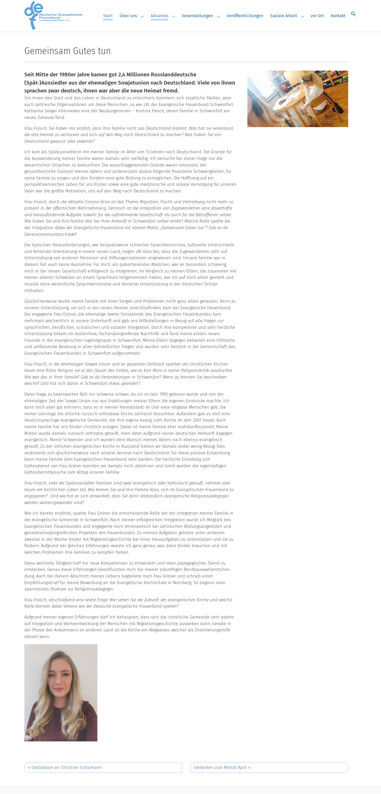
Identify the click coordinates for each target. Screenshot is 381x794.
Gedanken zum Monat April (222, 767)
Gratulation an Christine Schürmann (65, 767)
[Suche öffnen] (353, 14)
